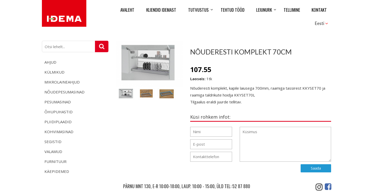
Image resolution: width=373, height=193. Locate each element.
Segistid (52, 141)
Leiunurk (264, 10)
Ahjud (50, 62)
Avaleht (127, 10)
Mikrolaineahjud (62, 82)
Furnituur (55, 161)
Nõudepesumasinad (64, 91)
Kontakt (319, 10)
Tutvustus (198, 10)
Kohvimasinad (58, 131)
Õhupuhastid (58, 111)
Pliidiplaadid (58, 121)
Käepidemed (56, 171)
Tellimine (292, 10)
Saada (316, 168)
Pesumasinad (57, 101)
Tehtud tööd (233, 10)
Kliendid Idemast (161, 10)
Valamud (53, 151)
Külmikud (54, 72)
